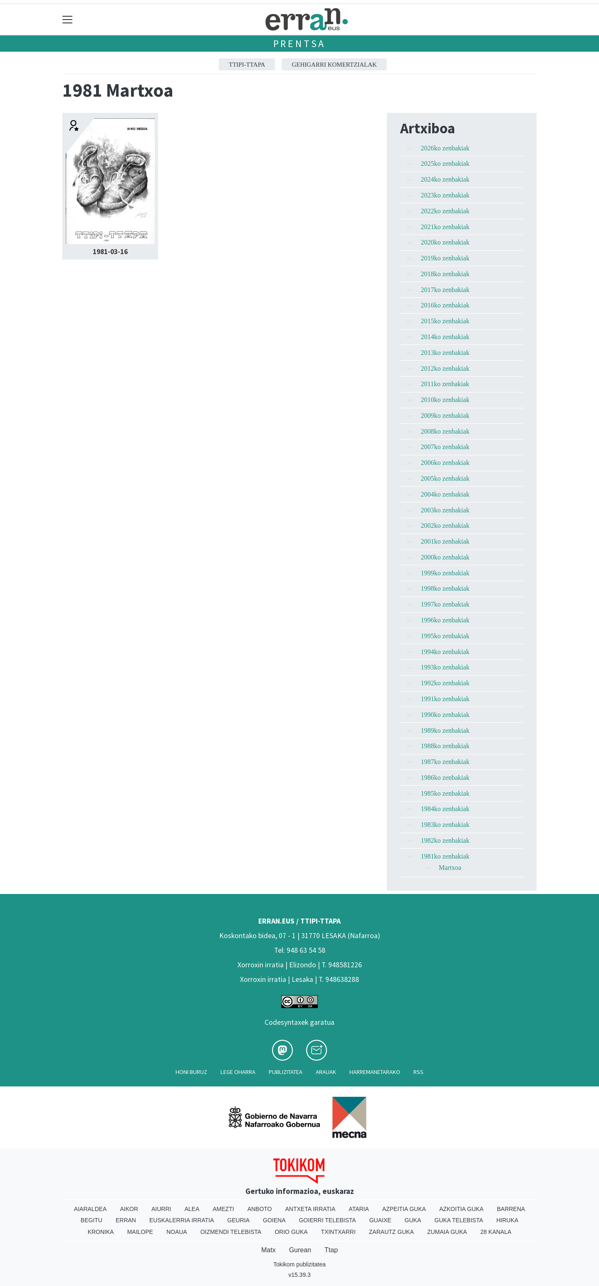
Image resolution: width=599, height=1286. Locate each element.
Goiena (274, 1220)
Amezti (223, 1209)
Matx (268, 1250)
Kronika (101, 1232)
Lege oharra (237, 1072)
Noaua (176, 1232)
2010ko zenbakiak (445, 399)
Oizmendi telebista (231, 1232)
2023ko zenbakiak (445, 195)
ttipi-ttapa (247, 64)
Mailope (140, 1232)
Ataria (359, 1209)
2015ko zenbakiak (445, 321)
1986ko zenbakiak (445, 777)
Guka (413, 1220)
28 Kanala (496, 1232)
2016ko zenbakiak (445, 305)
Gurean (300, 1250)
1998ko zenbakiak (445, 588)
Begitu (91, 1220)
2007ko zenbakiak (445, 446)
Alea (191, 1209)
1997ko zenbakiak (445, 604)
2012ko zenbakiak (445, 368)
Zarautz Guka (391, 1232)
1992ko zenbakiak (445, 683)
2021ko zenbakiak (445, 226)
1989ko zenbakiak (445, 730)
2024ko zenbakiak (445, 179)
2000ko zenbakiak (445, 557)
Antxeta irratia (310, 1209)
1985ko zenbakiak (445, 793)
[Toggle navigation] (68, 19)
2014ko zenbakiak (445, 336)
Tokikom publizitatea (299, 1264)
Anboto (260, 1209)
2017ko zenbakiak (445, 289)
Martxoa (450, 867)
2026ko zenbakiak (445, 148)
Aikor (129, 1209)
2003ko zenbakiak (445, 510)
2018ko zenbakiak (445, 273)
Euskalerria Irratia (181, 1220)
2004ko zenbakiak (445, 494)
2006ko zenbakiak (445, 462)
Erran (126, 1220)
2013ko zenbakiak (445, 352)
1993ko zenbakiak (445, 667)
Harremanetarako (374, 1072)
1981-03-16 (110, 251)
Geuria (238, 1220)
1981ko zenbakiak (445, 856)
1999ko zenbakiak (445, 573)
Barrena (511, 1209)
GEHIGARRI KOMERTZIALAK (334, 64)
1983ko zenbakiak (445, 824)
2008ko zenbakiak (445, 431)
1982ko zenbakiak (445, 840)
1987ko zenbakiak (445, 761)
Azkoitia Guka (461, 1209)
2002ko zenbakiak (445, 525)
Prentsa (299, 43)
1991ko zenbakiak (445, 698)
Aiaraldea (90, 1209)
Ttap (331, 1250)
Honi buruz (191, 1072)
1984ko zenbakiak (445, 808)
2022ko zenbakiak (445, 211)
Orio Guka (291, 1232)
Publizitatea (285, 1072)
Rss (418, 1072)
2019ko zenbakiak (445, 258)
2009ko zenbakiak (445, 415)
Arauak (326, 1072)
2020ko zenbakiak (445, 242)
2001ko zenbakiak (445, 541)
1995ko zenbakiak (445, 635)
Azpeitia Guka (404, 1209)
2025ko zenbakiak (445, 163)
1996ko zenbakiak (445, 620)
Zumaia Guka (447, 1232)
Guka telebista (458, 1220)
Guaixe (380, 1220)
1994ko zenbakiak (445, 651)
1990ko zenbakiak (445, 714)
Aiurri (161, 1209)
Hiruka (507, 1220)
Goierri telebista (327, 1220)
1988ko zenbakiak (445, 745)
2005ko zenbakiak (445, 478)
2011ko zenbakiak (445, 383)
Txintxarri (338, 1232)
